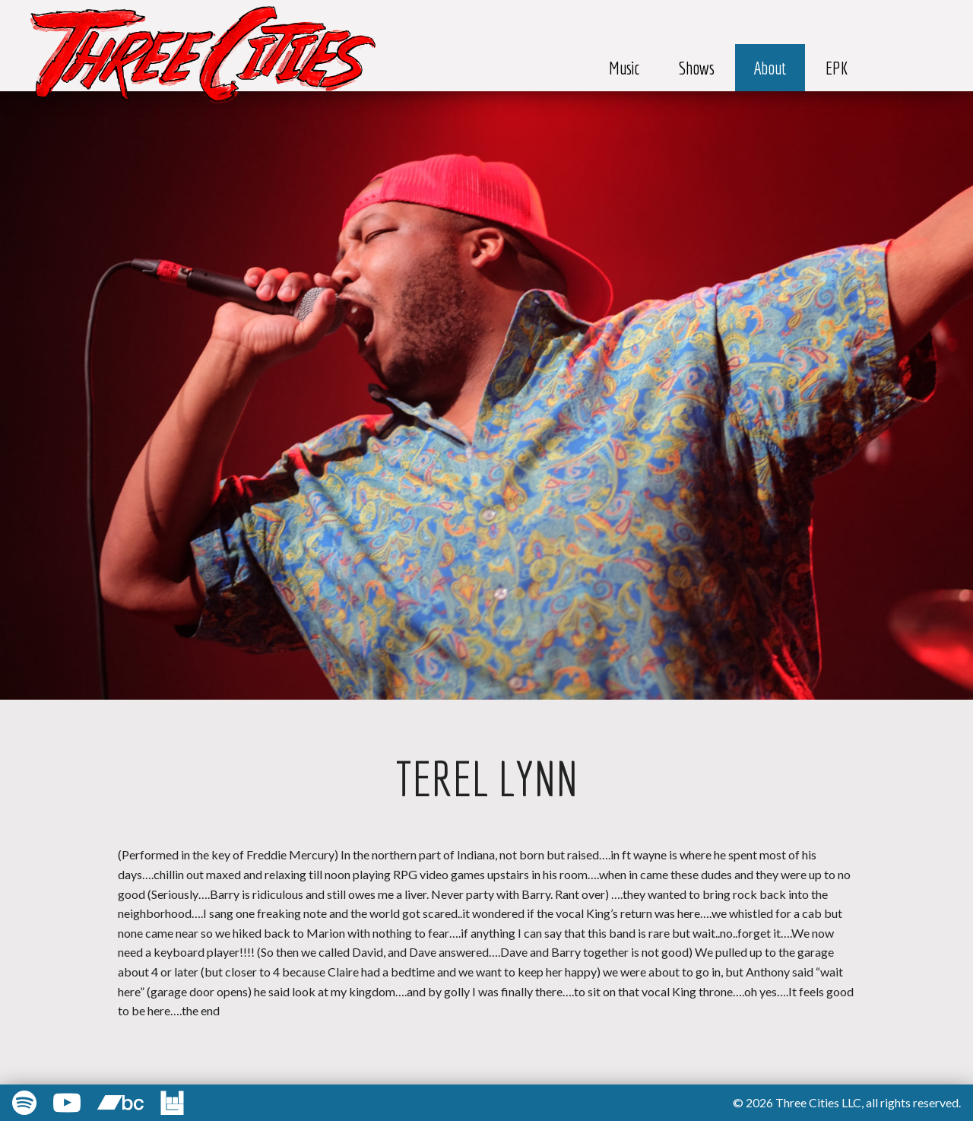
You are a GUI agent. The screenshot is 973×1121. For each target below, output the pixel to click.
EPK (837, 67)
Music (624, 67)
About (770, 67)
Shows (697, 67)
